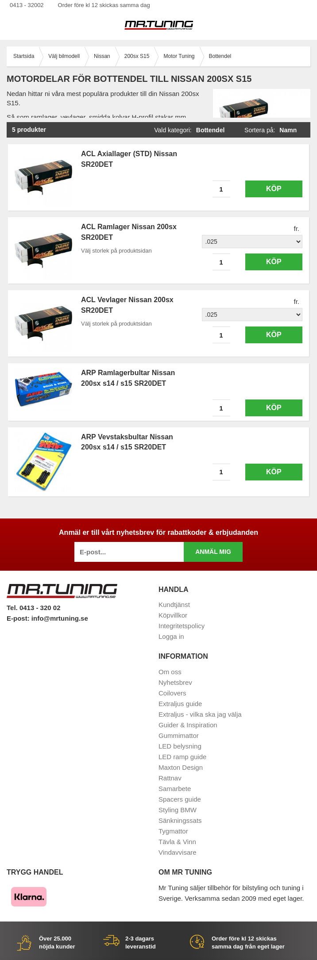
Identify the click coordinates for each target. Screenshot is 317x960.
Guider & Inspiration (187, 725)
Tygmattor (173, 831)
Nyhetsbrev (175, 682)
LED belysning (179, 746)
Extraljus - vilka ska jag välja (200, 714)
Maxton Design (180, 767)
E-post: (19, 618)
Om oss (170, 672)
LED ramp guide (182, 756)
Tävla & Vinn (177, 841)
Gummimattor (178, 735)
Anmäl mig (213, 551)
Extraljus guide (180, 703)
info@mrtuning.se (59, 618)
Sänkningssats (180, 820)
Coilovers (172, 693)
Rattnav (170, 778)
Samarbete (174, 788)
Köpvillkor (172, 615)
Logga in (171, 636)
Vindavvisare (177, 852)
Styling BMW (177, 810)
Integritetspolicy (181, 626)
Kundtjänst (174, 604)
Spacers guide (179, 799)
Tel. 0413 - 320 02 (33, 607)
